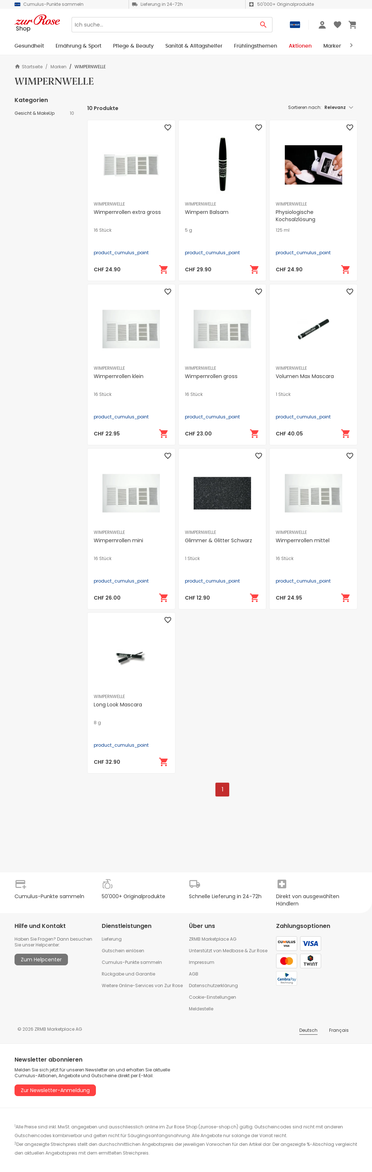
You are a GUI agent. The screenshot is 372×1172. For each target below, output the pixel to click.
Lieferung (112, 939)
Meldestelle (201, 1009)
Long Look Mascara (118, 704)
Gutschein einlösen (123, 951)
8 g (97, 723)
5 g (188, 230)
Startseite (29, 67)
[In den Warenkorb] (164, 269)
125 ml (283, 230)
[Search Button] (263, 24)
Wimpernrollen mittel (302, 540)
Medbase (233, 951)
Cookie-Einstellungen (212, 997)
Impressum (201, 962)
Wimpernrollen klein (118, 376)
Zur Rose (258, 951)
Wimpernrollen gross (211, 376)
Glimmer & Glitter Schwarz (218, 540)
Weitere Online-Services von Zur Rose (142, 985)
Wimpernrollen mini (118, 540)
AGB (193, 974)
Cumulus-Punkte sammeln (132, 962)
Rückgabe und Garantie (128, 974)
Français (339, 1030)
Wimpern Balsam (207, 212)
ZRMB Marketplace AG (212, 939)
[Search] (163, 24)
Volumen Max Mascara (305, 376)
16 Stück (103, 230)
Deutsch (308, 1030)
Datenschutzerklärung (213, 985)
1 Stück (283, 394)
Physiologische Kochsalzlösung (295, 215)
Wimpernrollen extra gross (127, 212)
